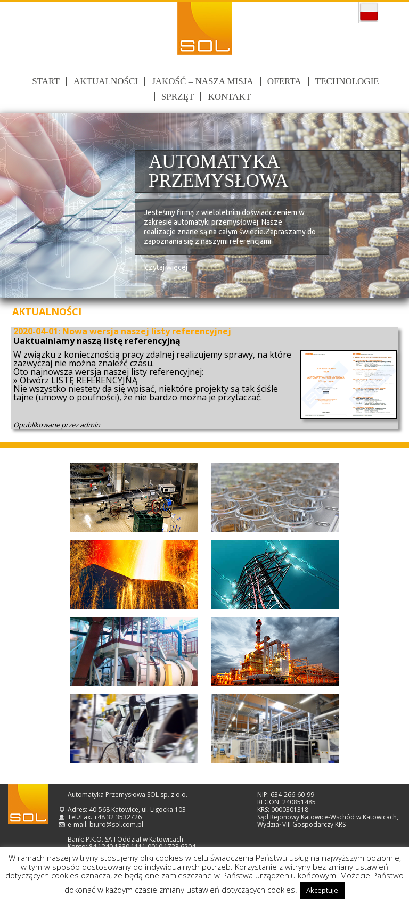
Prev (20, 206)
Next (389, 206)
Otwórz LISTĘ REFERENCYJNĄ (78, 380)
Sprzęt (177, 96)
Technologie (347, 81)
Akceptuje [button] (322, 890)
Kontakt (229, 96)
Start (45, 81)
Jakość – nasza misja (202, 81)
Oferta (284, 81)
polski (369, 12)
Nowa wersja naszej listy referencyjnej (146, 331)
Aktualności (105, 81)
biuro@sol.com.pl (116, 824)
